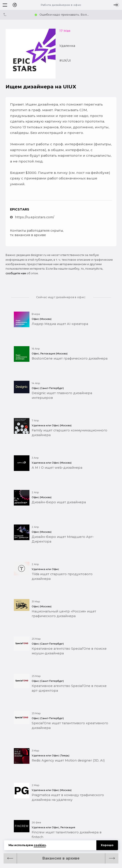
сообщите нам (16, 273)
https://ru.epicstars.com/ (32, 217)
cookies (40, 845)
